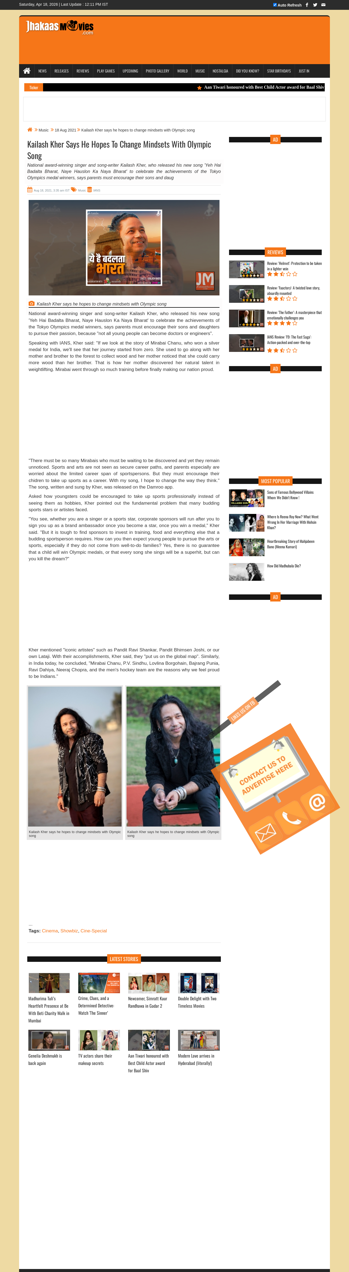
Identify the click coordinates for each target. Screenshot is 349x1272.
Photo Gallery (157, 71)
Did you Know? (247, 71)
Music (200, 71)
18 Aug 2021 (65, 130)
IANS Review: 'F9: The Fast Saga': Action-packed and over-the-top (289, 339)
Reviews (83, 71)
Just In (304, 71)
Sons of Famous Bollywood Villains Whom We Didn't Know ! (290, 494)
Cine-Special (94, 930)
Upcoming (130, 71)
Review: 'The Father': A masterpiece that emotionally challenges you (294, 315)
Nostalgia (220, 71)
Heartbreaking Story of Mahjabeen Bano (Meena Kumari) (290, 543)
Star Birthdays (279, 71)
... (30, 924)
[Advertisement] (202, 32)
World (182, 71)
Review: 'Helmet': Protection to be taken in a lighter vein (294, 266)
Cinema (50, 930)
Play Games (106, 71)
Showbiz (69, 930)
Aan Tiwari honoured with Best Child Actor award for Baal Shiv (267, 87)
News (42, 71)
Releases (62, 71)
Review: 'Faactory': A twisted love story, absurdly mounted (293, 290)
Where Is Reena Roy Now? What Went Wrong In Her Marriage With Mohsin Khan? (292, 522)
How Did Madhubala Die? (284, 565)
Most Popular (275, 480)
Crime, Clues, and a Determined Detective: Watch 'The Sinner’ (96, 1005)
